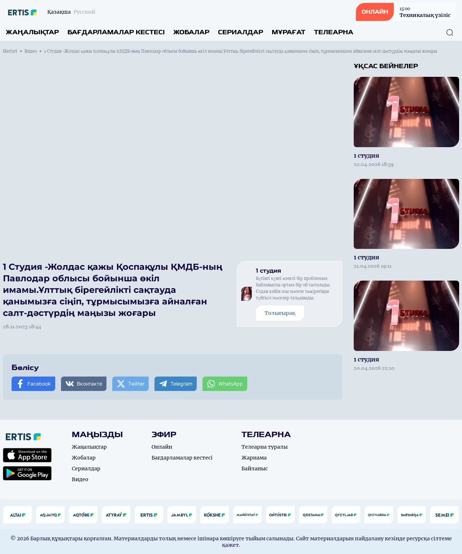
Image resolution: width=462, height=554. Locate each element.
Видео (31, 51)
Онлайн (162, 447)
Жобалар (191, 32)
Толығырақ (280, 313)
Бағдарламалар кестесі (116, 32)
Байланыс (254, 468)
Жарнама (254, 457)
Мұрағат (288, 32)
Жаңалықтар (32, 32)
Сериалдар (240, 32)
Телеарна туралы (264, 447)
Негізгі (10, 51)
